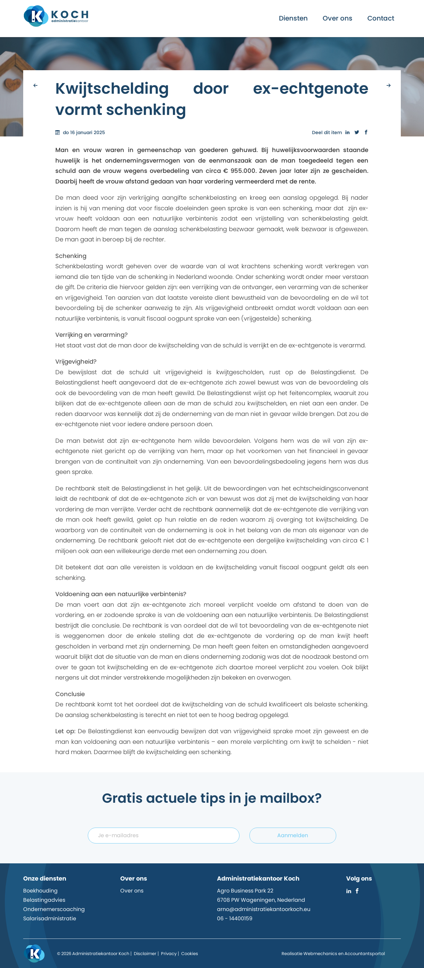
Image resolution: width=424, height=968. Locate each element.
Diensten (293, 18)
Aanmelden (292, 835)
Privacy (169, 953)
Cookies (189, 953)
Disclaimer (145, 953)
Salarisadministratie (49, 918)
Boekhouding (40, 890)
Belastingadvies (44, 900)
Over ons (337, 18)
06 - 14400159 (234, 918)
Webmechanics (320, 953)
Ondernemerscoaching (54, 909)
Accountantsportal (364, 953)
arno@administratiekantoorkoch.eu (263, 909)
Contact (380, 18)
